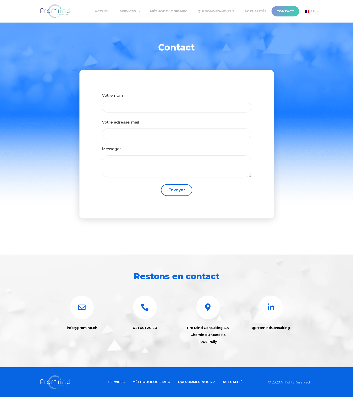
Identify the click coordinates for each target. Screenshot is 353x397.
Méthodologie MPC (169, 11)
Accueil (102, 11)
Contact (285, 11)
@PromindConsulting (271, 329)
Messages (112, 149)
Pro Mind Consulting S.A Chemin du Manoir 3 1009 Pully (208, 336)
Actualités (255, 11)
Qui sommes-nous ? (215, 11)
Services (130, 11)
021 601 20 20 (145, 329)
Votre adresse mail (120, 122)
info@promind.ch (82, 329)
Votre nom (112, 95)
